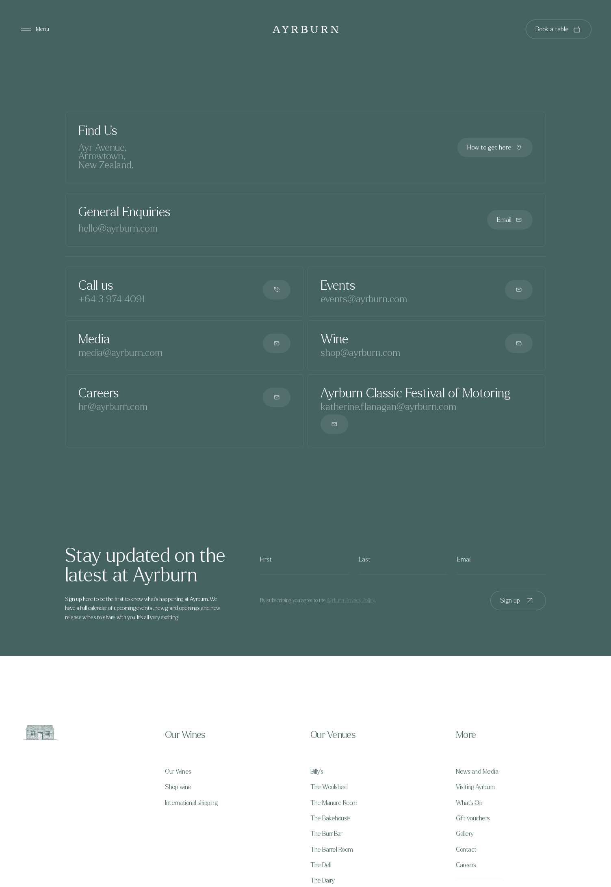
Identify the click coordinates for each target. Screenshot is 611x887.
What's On (469, 803)
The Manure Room (334, 803)
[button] (233, 735)
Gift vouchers (473, 818)
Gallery (465, 834)
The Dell (320, 865)
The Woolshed (328, 787)
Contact (466, 849)
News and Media (477, 771)
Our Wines (178, 771)
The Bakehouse (330, 818)
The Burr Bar (326, 834)
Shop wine (178, 787)
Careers (466, 865)
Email (510, 220)
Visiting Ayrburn (475, 787)
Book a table (558, 29)
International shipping (191, 803)
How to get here (495, 147)
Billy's (316, 771)
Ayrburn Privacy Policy (351, 600)
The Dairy (322, 880)
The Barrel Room (331, 849)
